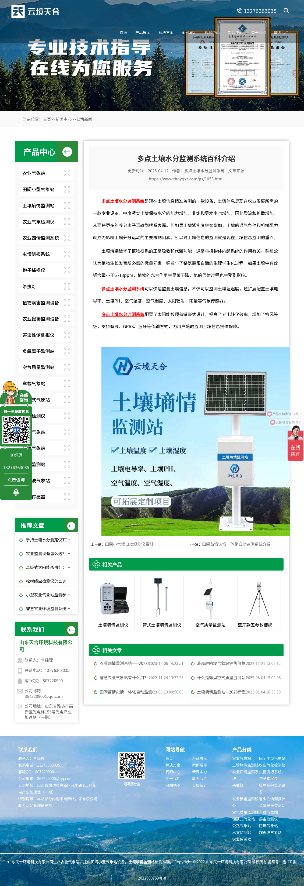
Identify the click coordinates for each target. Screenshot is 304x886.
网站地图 (173, 785)
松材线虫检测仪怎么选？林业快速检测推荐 (51, 581)
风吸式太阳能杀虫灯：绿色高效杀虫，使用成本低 (51, 567)
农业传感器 (34, 496)
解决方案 (166, 32)
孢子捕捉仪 (34, 270)
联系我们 (281, 32)
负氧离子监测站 (39, 351)
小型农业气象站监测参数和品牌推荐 (51, 594)
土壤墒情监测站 (39, 205)
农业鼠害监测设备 (41, 318)
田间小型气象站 (39, 189)
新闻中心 (235, 32)
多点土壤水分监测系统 (204, 170)
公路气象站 (34, 431)
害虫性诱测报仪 (39, 334)
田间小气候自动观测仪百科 (129, 544)
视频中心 (212, 32)
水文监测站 (34, 464)
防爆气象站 (34, 448)
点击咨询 (16, 479)
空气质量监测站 (39, 367)
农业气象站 (34, 173)
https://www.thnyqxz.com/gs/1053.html (186, 178)
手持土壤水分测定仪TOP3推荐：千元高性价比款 (51, 539)
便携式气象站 (36, 399)
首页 (123, 32)
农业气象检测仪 (39, 221)
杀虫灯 (29, 286)
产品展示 (142, 32)
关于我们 (258, 32)
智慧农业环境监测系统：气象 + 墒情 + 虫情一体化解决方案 (51, 608)
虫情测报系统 (36, 253)
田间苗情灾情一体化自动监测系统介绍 (236, 544)
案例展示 (189, 32)
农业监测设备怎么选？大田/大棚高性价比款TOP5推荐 (51, 553)
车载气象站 (34, 383)
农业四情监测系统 (41, 237)
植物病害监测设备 (41, 302)
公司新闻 (84, 119)
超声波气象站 (36, 480)
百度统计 (199, 785)
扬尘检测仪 (34, 415)
